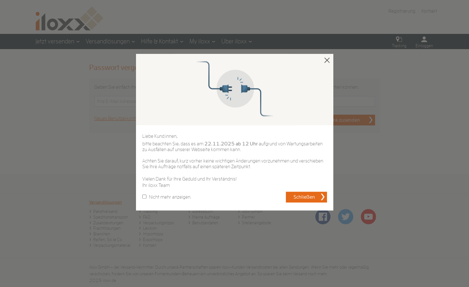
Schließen (304, 197)
